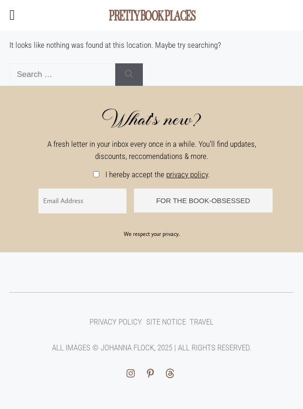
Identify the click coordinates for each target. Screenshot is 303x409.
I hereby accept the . (151, 174)
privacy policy (187, 174)
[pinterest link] (150, 373)
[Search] (129, 74)
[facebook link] (170, 373)
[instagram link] (132, 373)
